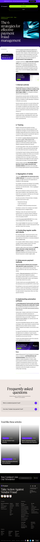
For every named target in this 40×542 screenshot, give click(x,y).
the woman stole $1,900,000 (25, 219)
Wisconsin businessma (25, 273)
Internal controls (19, 87)
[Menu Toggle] (7, 6)
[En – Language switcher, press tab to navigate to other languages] (23, 3)
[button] (3, 58)
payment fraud (20, 195)
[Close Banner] (39, 1)
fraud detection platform (28, 65)
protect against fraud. (20, 239)
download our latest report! (24, 340)
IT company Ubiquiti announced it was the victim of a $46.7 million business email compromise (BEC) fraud (27, 140)
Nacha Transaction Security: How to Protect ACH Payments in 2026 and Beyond (29, 442)
